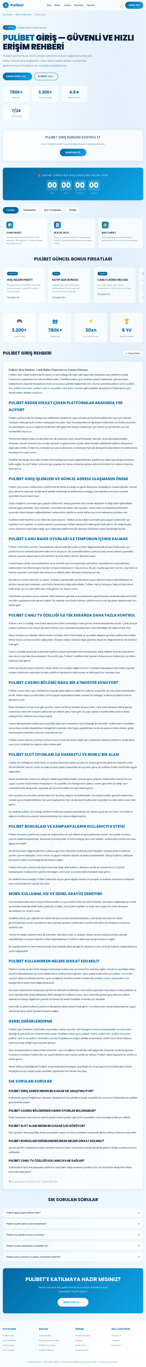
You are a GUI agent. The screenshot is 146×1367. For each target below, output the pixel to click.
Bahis (58, 5)
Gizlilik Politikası (46, 1350)
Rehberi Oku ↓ (46, 76)
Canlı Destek (45, 1335)
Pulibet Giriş (8, 1335)
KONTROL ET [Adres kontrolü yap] (73, 152)
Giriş (49, 5)
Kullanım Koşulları (47, 1345)
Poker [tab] (72, 210)
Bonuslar (79, 5)
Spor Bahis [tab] (29, 210)
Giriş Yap (134, 5)
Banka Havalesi (82, 1335)
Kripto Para (80, 1345)
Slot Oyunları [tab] (52, 210)
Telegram (115, 1340)
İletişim (91, 5)
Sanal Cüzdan (82, 1350)
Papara (78, 1340)
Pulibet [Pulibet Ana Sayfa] (13, 5)
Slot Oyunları (9, 1350)
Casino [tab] (10, 210)
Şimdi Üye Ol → (73, 1302)
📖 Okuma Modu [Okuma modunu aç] (132, 353)
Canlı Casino (9, 1345)
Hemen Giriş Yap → (17, 76)
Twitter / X (116, 1335)
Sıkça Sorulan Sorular (49, 1340)
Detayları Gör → (14, 297)
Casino (67, 5)
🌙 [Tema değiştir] (120, 5)
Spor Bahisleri (9, 1340)
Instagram (116, 1345)
